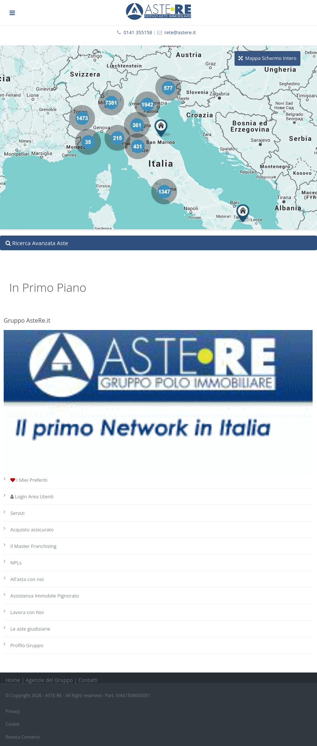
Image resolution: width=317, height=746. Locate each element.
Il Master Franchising (33, 546)
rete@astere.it (180, 32)
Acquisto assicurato (32, 529)
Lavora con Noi (27, 612)
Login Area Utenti (31, 496)
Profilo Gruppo (26, 645)
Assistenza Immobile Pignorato (44, 595)
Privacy (13, 711)
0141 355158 (137, 32)
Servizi (17, 513)
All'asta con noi (27, 579)
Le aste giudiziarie (30, 628)
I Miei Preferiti (28, 480)
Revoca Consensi (23, 737)
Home (13, 680)
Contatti (88, 680)
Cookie (13, 724)
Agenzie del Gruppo (49, 680)
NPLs (16, 562)
